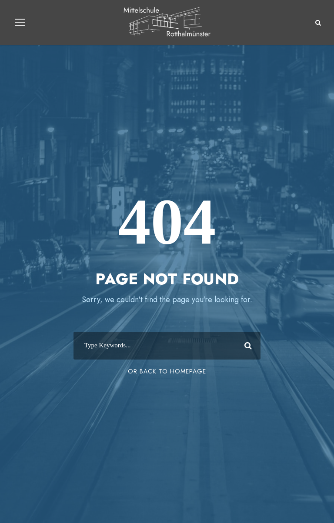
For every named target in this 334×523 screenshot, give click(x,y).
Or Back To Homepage (167, 371)
